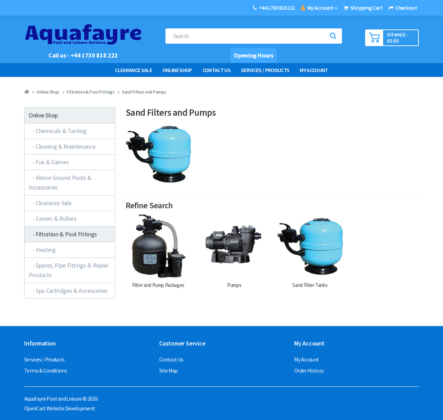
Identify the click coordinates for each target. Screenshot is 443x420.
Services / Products (265, 70)
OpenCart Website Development (59, 408)
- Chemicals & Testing (57, 131)
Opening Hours (253, 55)
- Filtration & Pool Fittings (63, 234)
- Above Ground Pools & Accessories (60, 182)
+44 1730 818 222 (277, 7)
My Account (314, 70)
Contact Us (216, 70)
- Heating (42, 250)
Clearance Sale (133, 70)
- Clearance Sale (50, 203)
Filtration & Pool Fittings (90, 92)
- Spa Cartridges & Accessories (68, 291)
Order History (308, 370)
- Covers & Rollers (52, 218)
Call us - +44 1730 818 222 (83, 55)
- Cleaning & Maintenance (62, 146)
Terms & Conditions (45, 370)
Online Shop (177, 70)
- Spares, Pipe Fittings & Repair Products (68, 270)
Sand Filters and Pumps (144, 92)
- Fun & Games (49, 162)
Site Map (168, 370)
